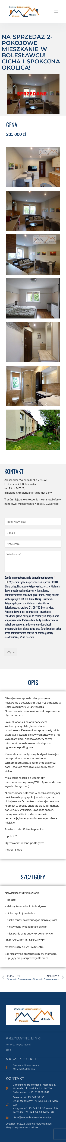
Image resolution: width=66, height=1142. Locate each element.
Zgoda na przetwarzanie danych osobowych (30, 577)
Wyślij (11, 652)
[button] (56, 11)
